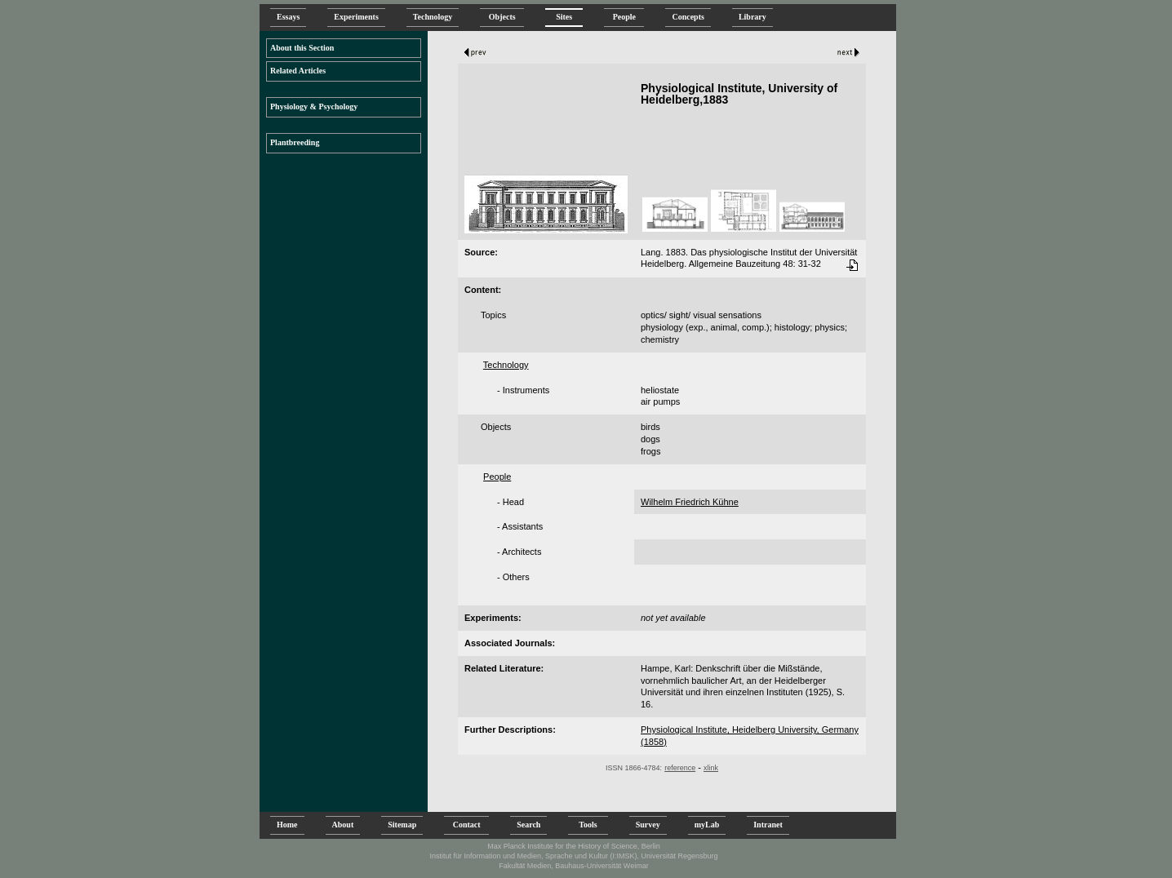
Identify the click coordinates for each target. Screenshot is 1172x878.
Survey (648, 824)
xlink (711, 768)
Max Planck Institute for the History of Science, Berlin (573, 846)
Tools (588, 824)
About (343, 824)
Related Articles (298, 70)
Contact (466, 824)
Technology (433, 16)
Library (752, 16)
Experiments (356, 16)
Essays (288, 16)
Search (528, 824)
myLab (707, 824)
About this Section (302, 47)
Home (287, 824)
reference (679, 768)
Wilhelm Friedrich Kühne (690, 502)
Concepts (688, 16)
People (623, 16)
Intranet (768, 824)
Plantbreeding (294, 142)
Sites (564, 16)
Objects (501, 16)
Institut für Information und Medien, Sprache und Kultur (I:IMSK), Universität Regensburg (573, 856)
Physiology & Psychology (313, 106)
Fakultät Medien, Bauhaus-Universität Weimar (573, 866)
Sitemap (402, 824)
